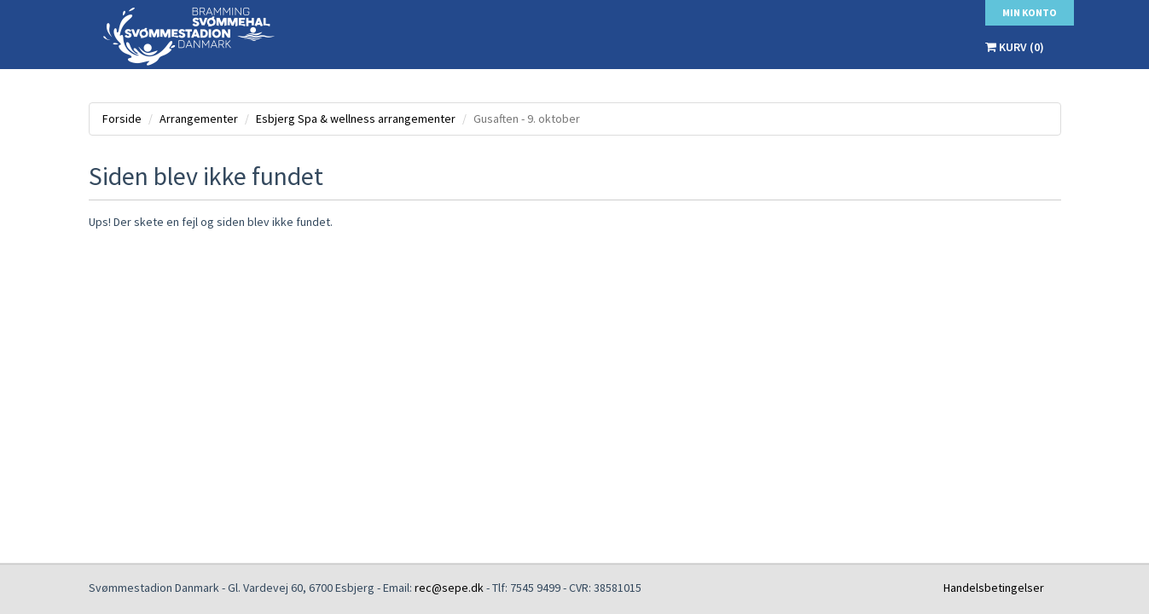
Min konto (1029, 12)
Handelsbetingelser (993, 587)
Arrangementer (199, 118)
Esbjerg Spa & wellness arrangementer (356, 118)
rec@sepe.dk (449, 587)
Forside (122, 118)
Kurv (1014, 47)
